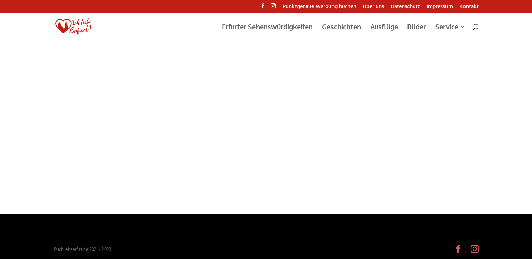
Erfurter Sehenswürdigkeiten (267, 27)
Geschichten (341, 27)
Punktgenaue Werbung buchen (319, 7)
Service (446, 27)
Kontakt (469, 7)
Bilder (416, 27)
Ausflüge (384, 27)
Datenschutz (405, 7)
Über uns (373, 7)
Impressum (439, 7)
